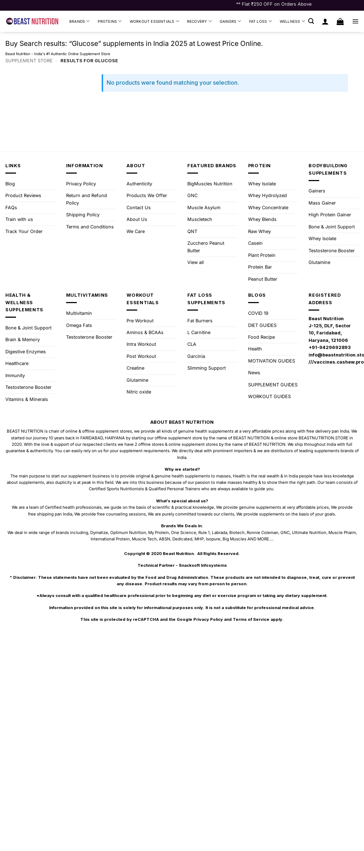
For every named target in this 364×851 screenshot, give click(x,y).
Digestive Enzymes (25, 351)
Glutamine (319, 262)
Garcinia (196, 356)
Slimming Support (206, 368)
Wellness (292, 21)
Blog (10, 183)
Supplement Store (29, 60)
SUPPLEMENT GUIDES (273, 384)
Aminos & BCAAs (145, 332)
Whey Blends (262, 219)
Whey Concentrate (268, 207)
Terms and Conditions (90, 226)
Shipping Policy (83, 214)
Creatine (135, 368)
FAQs (11, 207)
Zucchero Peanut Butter (205, 246)
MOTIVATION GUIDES (271, 361)
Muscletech (199, 219)
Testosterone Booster (332, 250)
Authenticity (139, 183)
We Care (136, 231)
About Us (137, 219)
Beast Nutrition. (179, 553)
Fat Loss (260, 21)
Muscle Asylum (203, 207)
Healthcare (16, 363)
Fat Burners (200, 320)
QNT (192, 231)
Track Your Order (24, 231)
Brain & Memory (22, 339)
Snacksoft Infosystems (203, 565)
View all (195, 262)
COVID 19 (258, 313)
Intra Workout (141, 344)
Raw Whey (259, 231)
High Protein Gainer (330, 214)
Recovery (199, 21)
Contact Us (139, 207)
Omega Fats (79, 325)
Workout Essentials (154, 21)
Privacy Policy (81, 183)
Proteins (110, 21)
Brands (79, 21)
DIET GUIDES (262, 325)
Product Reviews (23, 195)
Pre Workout (140, 320)
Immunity (15, 375)
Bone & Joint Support (332, 226)
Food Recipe (261, 337)
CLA (191, 344)
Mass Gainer (322, 203)
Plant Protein (261, 255)
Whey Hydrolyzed (267, 195)
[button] (311, 21)
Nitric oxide (139, 392)
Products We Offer (147, 195)
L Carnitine (198, 332)
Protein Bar (260, 267)
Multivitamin (79, 313)
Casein (255, 243)
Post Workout (141, 356)
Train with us (19, 219)
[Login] (325, 21)
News (254, 372)
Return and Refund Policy (86, 199)
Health (255, 349)
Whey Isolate (262, 183)
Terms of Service (251, 619)
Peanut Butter (262, 279)
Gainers (230, 21)
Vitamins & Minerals (26, 399)
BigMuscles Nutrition (209, 183)
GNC (192, 195)
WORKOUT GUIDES (269, 396)
